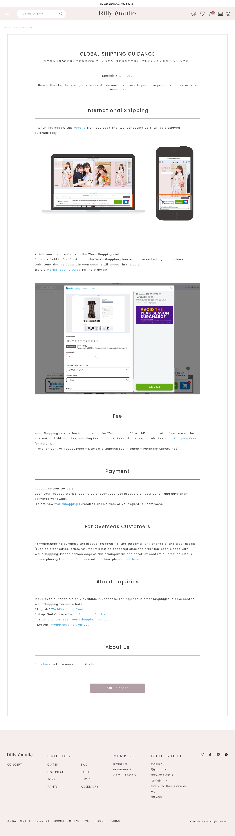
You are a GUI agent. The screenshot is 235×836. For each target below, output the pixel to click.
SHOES (86, 779)
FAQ (153, 791)
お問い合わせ (158, 796)
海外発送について (160, 780)
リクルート (25, 821)
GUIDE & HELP (167, 755)
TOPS (51, 779)
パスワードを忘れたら (124, 774)
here (46, 664)
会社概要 (11, 821)
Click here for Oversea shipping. (168, 785)
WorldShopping (66, 504)
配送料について (159, 769)
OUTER (52, 764)
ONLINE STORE (117, 688)
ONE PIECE (55, 772)
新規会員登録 (120, 763)
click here (131, 559)
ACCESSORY (90, 786)
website (80, 128)
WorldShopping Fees (181, 438)
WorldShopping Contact (70, 609)
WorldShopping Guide (64, 270)
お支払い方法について (162, 774)
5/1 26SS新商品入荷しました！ (117, 3)
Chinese (126, 76)
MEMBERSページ (122, 769)
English (108, 76)
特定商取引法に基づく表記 (67, 821)
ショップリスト (42, 821)
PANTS (52, 786)
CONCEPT (14, 764)
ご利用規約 (114, 821)
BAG (84, 764)
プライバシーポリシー (95, 821)
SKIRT (85, 772)
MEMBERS (124, 755)
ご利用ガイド (158, 763)
